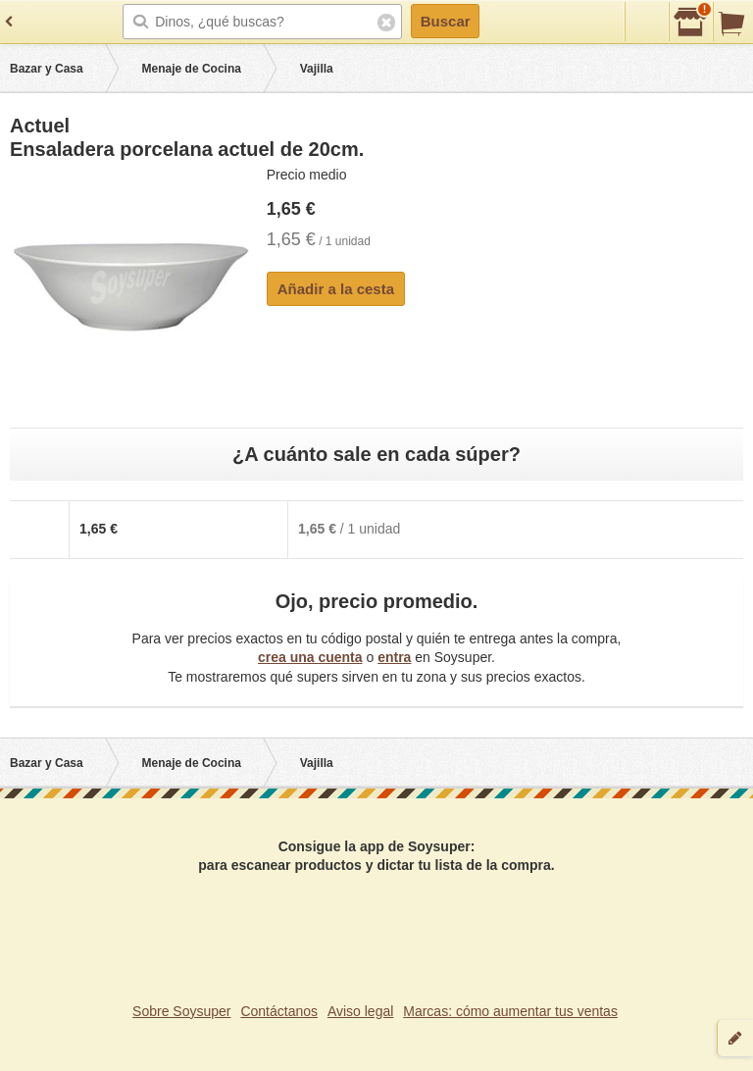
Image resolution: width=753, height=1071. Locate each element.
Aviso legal (360, 1011)
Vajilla (316, 69)
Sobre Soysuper (181, 1011)
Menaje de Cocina (191, 69)
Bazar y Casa (46, 69)
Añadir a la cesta (335, 288)
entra (394, 657)
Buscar (446, 21)
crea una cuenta (310, 657)
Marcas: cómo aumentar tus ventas (510, 1011)
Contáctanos (279, 1011)
